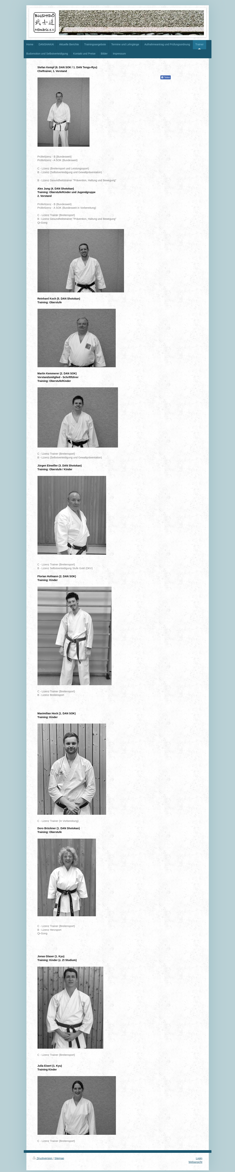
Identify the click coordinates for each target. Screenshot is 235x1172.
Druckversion (43, 1158)
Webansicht (195, 1162)
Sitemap (59, 1158)
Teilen (165, 77)
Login (199, 1158)
